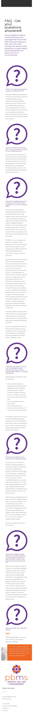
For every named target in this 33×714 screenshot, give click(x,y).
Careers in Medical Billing (9, 706)
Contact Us (5, 708)
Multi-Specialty (6, 699)
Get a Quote (6, 703)
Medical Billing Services (9, 696)
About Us (5, 710)
